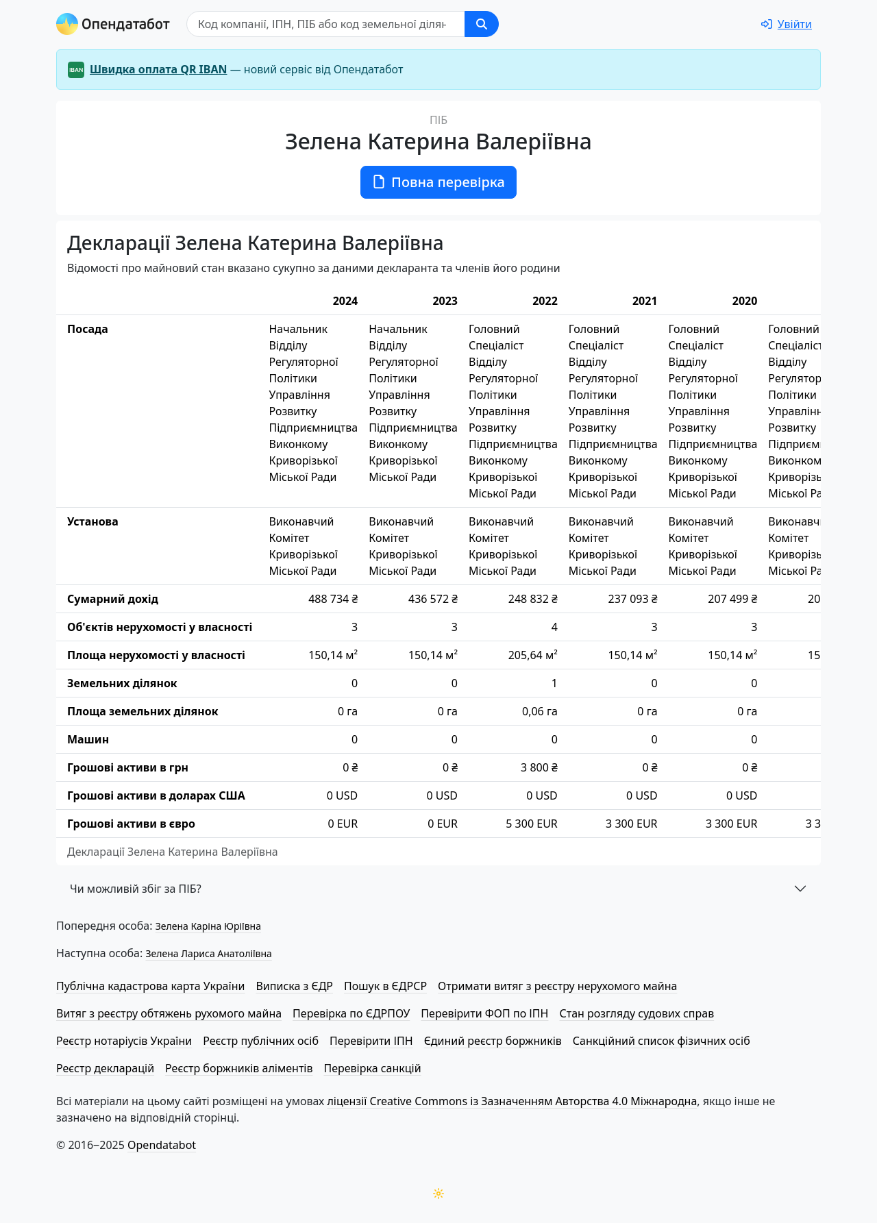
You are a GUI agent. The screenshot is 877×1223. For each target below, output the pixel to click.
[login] (786, 24)
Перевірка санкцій (372, 1068)
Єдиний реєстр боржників (493, 1040)
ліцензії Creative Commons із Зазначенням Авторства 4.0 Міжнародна (512, 1101)
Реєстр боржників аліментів (238, 1068)
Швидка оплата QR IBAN (158, 69)
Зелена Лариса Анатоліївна (208, 953)
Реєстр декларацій (105, 1068)
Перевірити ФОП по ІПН (484, 1013)
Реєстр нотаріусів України (124, 1040)
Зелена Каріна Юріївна (208, 925)
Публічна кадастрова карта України (150, 985)
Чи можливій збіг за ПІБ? (135, 888)
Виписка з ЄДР (294, 985)
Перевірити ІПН (371, 1040)
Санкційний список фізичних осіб (661, 1040)
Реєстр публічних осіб (261, 1040)
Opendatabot (161, 1144)
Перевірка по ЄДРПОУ (351, 1013)
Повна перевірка (438, 182)
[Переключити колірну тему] (438, 1194)
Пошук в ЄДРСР (385, 985)
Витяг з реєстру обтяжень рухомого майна (169, 1013)
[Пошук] (325, 24)
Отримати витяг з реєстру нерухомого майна (557, 985)
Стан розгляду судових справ (636, 1013)
